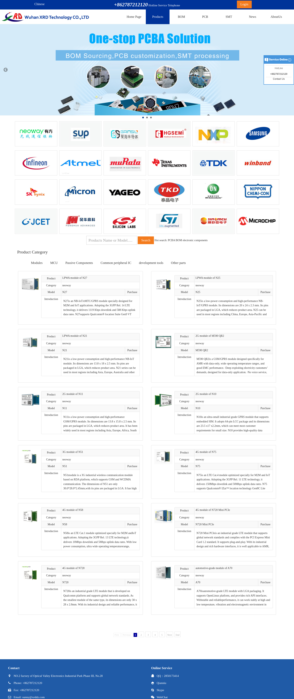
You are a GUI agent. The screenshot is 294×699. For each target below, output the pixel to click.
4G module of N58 (72, 509)
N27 (64, 292)
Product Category (32, 251)
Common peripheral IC (116, 263)
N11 (64, 408)
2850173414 (171, 675)
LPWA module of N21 (74, 335)
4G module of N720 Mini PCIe (212, 509)
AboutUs (276, 16)
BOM (181, 16)
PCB (205, 16)
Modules (37, 263)
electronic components (195, 240)
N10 (197, 408)
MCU (54, 263)
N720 (65, 582)
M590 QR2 (201, 350)
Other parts (178, 263)
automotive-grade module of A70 (213, 568)
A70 (197, 582)
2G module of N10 (205, 394)
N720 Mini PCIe (204, 524)
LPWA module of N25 (207, 277)
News (252, 16)
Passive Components (79, 263)
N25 (197, 292)
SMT (229, 16)
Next (169, 635)
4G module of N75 (205, 452)
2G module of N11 (72, 394)
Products (157, 16)
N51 (64, 466)
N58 (64, 524)
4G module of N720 (73, 568)
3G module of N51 (72, 452)
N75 (197, 466)
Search (145, 240)
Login (244, 4)
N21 (64, 350)
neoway (66, 285)
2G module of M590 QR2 (209, 335)
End (177, 635)
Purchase (132, 292)
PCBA (171, 240)
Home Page (134, 16)
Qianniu (161, 683)
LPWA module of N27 (74, 277)
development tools (151, 263)
